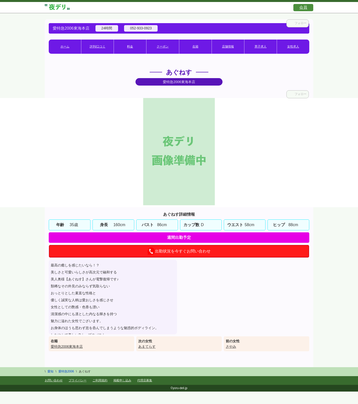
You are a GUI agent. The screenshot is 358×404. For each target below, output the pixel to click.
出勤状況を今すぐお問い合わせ (179, 251)
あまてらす (147, 347)
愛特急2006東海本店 (67, 347)
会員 (303, 7)
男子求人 (261, 46)
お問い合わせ (54, 380)
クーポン (163, 46)
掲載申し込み (122, 380)
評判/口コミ (97, 46)
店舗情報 (228, 46)
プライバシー (78, 380)
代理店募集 (144, 380)
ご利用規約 (99, 380)
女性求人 (293, 46)
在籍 (195, 46)
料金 (130, 46)
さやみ (231, 347)
